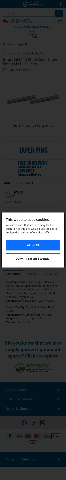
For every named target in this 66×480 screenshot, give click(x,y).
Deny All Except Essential (33, 259)
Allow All (33, 245)
